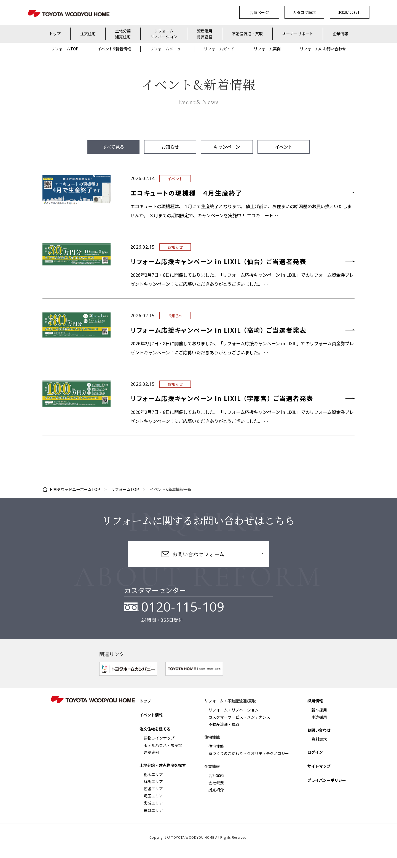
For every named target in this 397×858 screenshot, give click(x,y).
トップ (55, 33)
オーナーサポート (297, 33)
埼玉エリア (153, 796)
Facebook (84, 718)
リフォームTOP (64, 48)
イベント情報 (151, 715)
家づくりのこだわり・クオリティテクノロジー (248, 753)
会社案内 (216, 775)
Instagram (68, 718)
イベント (284, 146)
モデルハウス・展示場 (163, 745)
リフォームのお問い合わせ (323, 48)
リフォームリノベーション (163, 33)
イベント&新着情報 (114, 48)
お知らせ (170, 146)
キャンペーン (227, 146)
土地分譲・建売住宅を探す (163, 765)
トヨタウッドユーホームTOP (74, 489)
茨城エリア (153, 789)
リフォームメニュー (167, 48)
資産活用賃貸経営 (204, 33)
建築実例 (151, 752)
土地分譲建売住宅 (123, 33)
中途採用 (319, 717)
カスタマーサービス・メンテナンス (239, 717)
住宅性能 (216, 746)
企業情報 (340, 33)
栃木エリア (153, 774)
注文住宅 (88, 33)
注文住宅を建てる (155, 729)
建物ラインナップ (159, 738)
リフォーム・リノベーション (233, 710)
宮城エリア (153, 803)
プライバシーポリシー (326, 780)
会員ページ (259, 12)
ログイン (315, 752)
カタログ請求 (304, 12)
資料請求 (319, 739)
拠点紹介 (216, 790)
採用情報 (315, 701)
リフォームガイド (219, 48)
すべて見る (113, 146)
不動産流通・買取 (247, 33)
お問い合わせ (349, 12)
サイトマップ (319, 766)
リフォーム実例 (267, 48)
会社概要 (216, 782)
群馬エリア (153, 781)
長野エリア (153, 810)
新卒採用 (319, 710)
